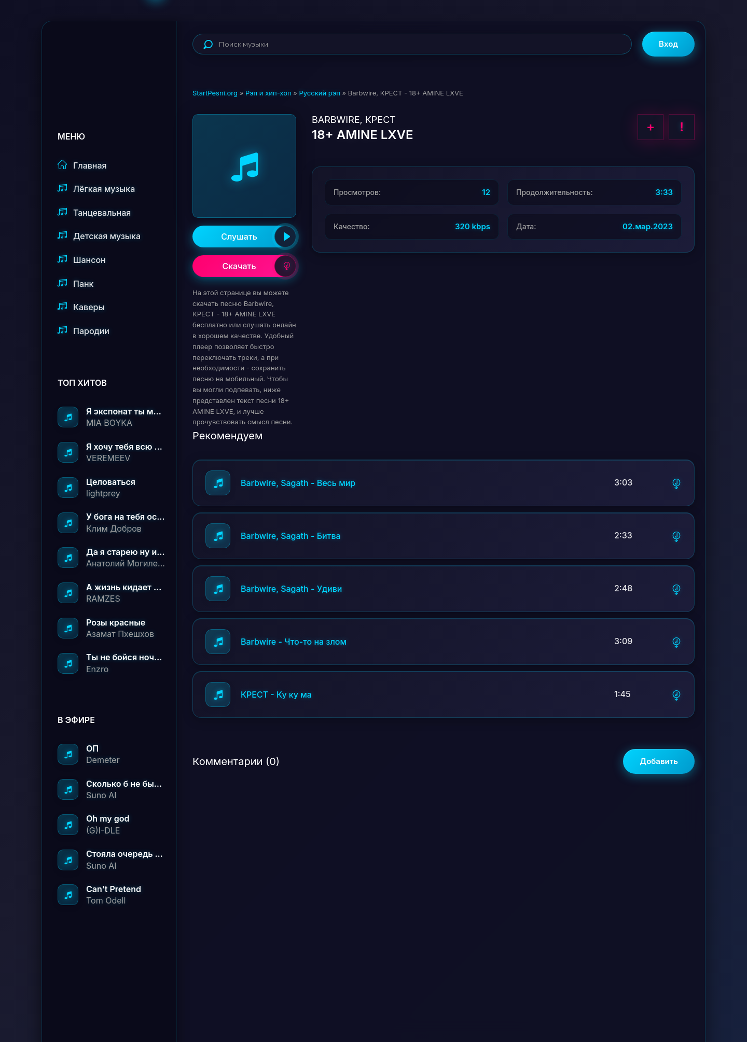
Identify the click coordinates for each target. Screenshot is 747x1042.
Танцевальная (94, 212)
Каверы (81, 306)
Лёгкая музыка (96, 188)
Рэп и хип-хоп (268, 93)
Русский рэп (319, 93)
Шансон (82, 259)
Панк (75, 283)
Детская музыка (99, 235)
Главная (82, 165)
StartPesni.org (215, 93)
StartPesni (117, 55)
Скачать (259, 266)
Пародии (83, 330)
